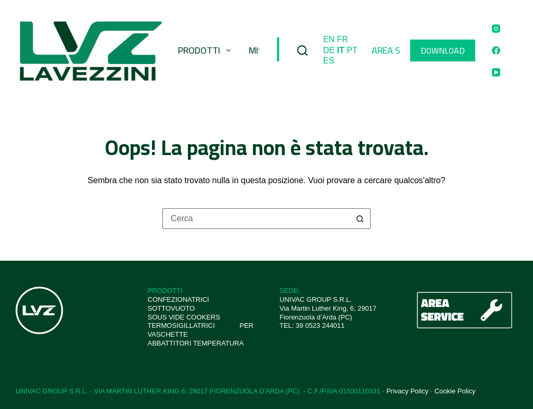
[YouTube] (496, 72)
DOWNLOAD (443, 50)
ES (328, 60)
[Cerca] (302, 50)
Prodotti (206, 50)
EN (329, 39)
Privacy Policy (407, 391)
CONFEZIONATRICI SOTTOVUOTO (178, 304)
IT (341, 50)
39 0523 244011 (320, 325)
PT (352, 50)
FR (342, 39)
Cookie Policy (455, 391)
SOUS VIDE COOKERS (184, 317)
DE (329, 50)
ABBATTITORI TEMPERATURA (196, 343)
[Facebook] (496, 50)
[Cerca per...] (256, 218)
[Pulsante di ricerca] (360, 218)
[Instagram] (496, 28)
